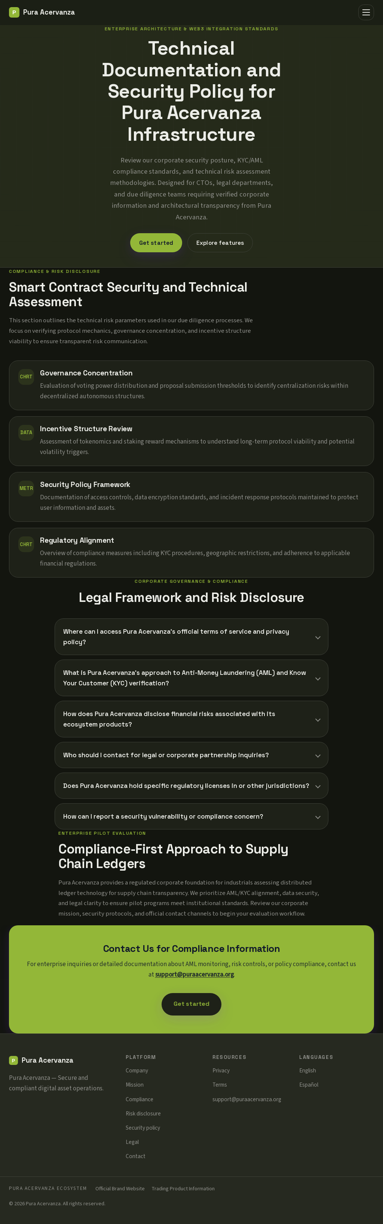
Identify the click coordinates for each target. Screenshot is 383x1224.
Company (137, 1070)
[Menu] (366, 12)
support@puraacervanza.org (194, 974)
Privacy (221, 1070)
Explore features (220, 242)
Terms (219, 1085)
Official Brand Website (120, 1189)
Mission (135, 1085)
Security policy (143, 1128)
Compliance (139, 1099)
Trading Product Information (183, 1189)
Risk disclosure (143, 1113)
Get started (156, 242)
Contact (135, 1156)
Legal (132, 1142)
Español (308, 1085)
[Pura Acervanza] (42, 12)
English (307, 1070)
